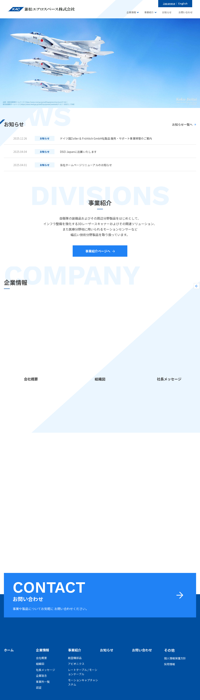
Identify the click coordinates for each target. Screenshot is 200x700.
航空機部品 (75, 658)
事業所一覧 (43, 682)
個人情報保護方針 (175, 658)
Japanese (171, 3)
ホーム (9, 650)
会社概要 (41, 658)
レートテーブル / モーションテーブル (82, 672)
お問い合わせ (142, 650)
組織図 (40, 664)
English (183, 3)
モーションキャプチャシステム (83, 682)
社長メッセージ (45, 670)
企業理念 (41, 676)
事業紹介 (75, 650)
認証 (38, 688)
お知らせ (107, 650)
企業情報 (43, 650)
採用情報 (169, 664)
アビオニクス (76, 664)
